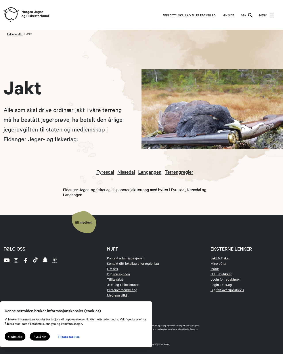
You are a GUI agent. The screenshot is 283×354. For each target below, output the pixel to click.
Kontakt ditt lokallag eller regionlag (133, 263)
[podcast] (55, 260)
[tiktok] (35, 260)
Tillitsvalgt (115, 279)
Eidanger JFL (15, 34)
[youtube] (6, 260)
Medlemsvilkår (118, 295)
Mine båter (218, 263)
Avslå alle (39, 336)
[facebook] (25, 260)
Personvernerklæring (122, 290)
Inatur (214, 268)
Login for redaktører (225, 279)
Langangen (149, 172)
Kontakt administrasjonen (125, 258)
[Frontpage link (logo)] (11, 14)
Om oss (112, 268)
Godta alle (15, 336)
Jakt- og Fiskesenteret (123, 284)
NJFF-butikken (221, 274)
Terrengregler (179, 172)
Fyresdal (105, 172)
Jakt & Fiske (219, 258)
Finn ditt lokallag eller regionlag (189, 15)
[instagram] (16, 260)
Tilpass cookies (69, 336)
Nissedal (126, 172)
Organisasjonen (118, 274)
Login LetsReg (221, 284)
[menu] (267, 15)
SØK (246, 15)
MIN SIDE (228, 15)
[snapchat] (45, 260)
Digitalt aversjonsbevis (227, 290)
